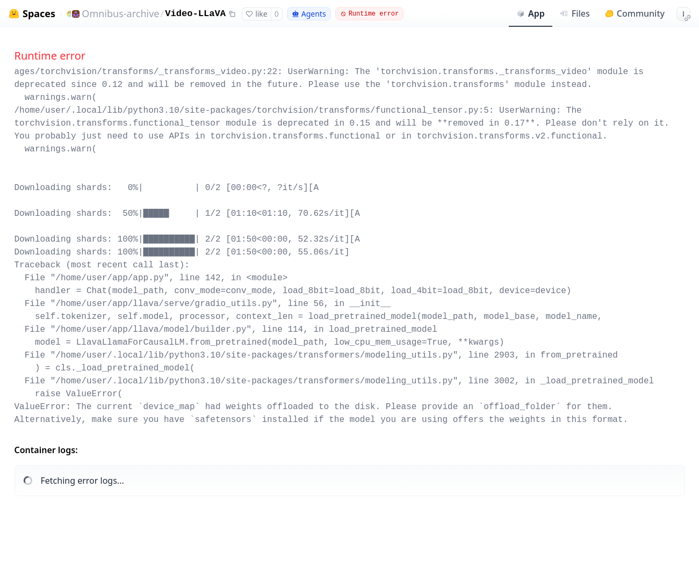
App (530, 13)
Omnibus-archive (120, 13)
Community (635, 13)
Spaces (39, 14)
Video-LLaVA (195, 14)
